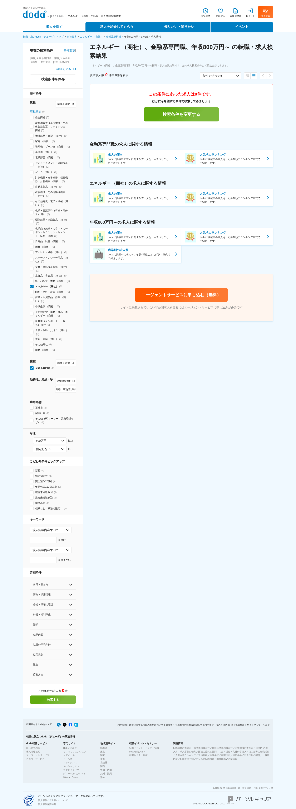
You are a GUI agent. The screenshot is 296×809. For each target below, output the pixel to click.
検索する (53, 699)
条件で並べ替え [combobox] (212, 75)
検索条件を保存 (53, 79)
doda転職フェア (137, 751)
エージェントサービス (37, 755)
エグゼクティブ (71, 770)
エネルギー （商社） (91, 36)
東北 (102, 751)
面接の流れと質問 (207, 751)
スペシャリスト (71, 766)
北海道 (103, 748)
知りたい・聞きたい (179, 26)
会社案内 (217, 788)
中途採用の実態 (252, 755)
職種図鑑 (221, 759)
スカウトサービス (35, 759)
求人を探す (54, 26)
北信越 (103, 762)
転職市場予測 (187, 759)
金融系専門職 (113, 36)
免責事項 (240, 725)
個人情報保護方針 (47, 804)
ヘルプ (266, 725)
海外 (102, 777)
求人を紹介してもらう (116, 26)
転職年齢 (237, 755)
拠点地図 (232, 788)
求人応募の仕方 (188, 751)
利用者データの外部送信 (217, 725)
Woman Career (71, 777)
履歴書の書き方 (202, 748)
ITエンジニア (70, 748)
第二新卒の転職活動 (259, 751)
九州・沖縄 (106, 773)
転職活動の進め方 (182, 748)
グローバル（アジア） (74, 773)
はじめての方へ (34, 748)
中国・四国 (106, 770)
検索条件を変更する (181, 114)
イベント (241, 26)
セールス (67, 759)
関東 (102, 755)
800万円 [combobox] (41, 440)
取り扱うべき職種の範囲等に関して (184, 725)
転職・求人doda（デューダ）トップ (43, 36)
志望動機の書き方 (244, 748)
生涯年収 (214, 755)
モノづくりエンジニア (74, 751)
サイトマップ (254, 725)
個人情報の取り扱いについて (53, 800)
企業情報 (232, 759)
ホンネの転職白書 (205, 759)
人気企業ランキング (185, 755)
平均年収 (202, 755)
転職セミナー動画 (138, 755)
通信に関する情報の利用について (146, 725)
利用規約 (122, 725)
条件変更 (69, 50)
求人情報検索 (33, 751)
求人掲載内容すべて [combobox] (46, 530)
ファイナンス (70, 762)
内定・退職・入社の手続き (232, 751)
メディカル (69, 755)
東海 (102, 759)
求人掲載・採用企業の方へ (256, 788)
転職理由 (225, 755)
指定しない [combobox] (43, 449)
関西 (102, 766)
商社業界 (72, 36)
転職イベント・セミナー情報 (144, 748)
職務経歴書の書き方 (222, 748)
